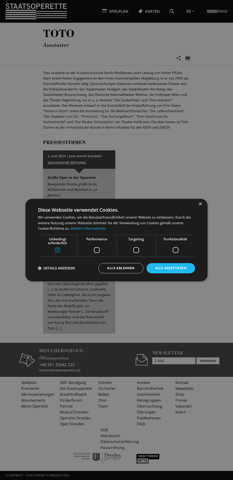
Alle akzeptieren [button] (170, 268)
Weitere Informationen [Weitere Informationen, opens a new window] (88, 228)
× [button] (200, 204)
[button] (56, 268)
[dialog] (116, 240)
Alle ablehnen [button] (120, 268)
